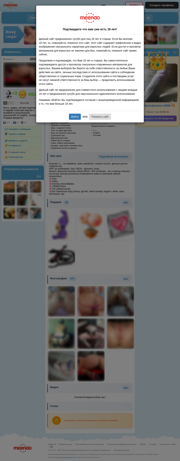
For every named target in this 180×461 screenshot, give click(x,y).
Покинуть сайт (100, 116)
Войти (74, 116)
